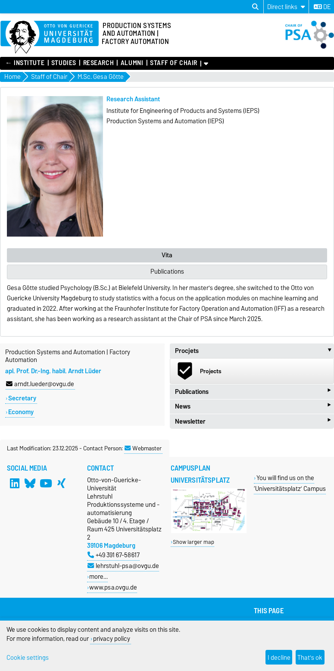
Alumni (132, 63)
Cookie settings (27, 657)
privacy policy (111, 638)
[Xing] (61, 483)
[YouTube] (45, 483)
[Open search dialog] (255, 7)
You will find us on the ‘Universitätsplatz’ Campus (290, 483)
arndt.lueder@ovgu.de (40, 384)
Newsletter (253, 421)
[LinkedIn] (14, 483)
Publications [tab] (167, 271)
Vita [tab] (167, 255)
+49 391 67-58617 (113, 554)
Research (98, 63)
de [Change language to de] (322, 7)
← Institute (24, 63)
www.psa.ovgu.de (113, 587)
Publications (253, 391)
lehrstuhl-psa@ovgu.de (123, 565)
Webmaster (143, 448)
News (253, 406)
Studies (63, 63)
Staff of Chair (173, 63)
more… (98, 576)
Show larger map (193, 541)
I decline (279, 657)
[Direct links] (286, 6)
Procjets (254, 351)
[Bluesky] (30, 483)
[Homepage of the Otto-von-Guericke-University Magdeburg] (49, 37)
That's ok (309, 657)
